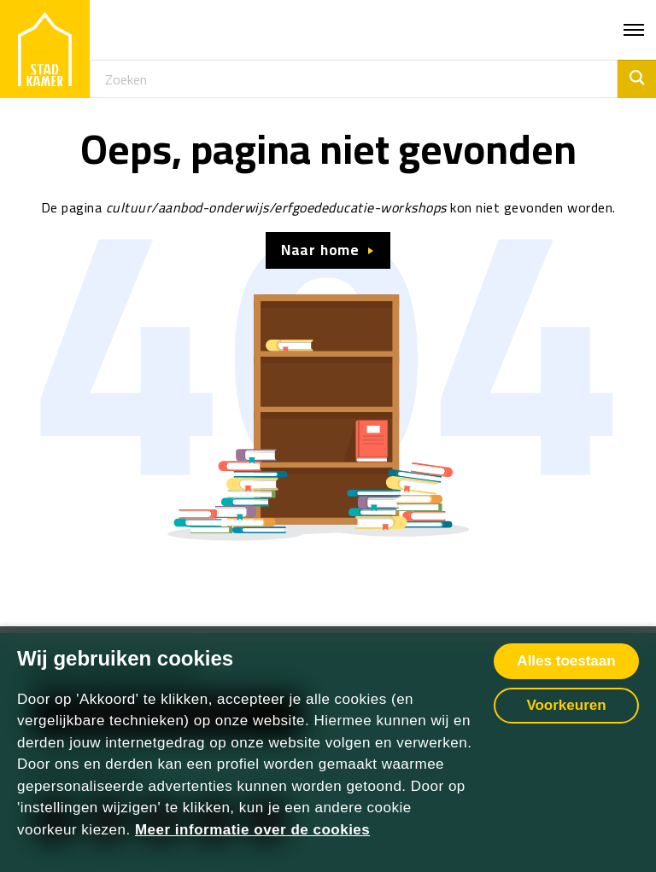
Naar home (320, 250)
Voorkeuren (566, 705)
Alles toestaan (566, 661)
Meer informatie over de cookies (252, 830)
